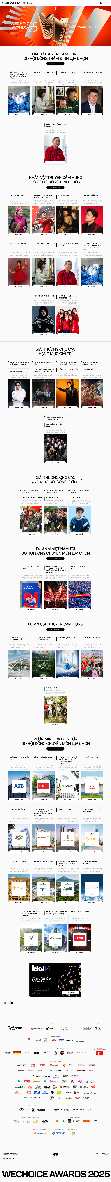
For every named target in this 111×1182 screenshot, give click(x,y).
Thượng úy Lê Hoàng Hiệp (32, 497)
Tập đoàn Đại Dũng (90, 757)
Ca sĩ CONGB (75, 497)
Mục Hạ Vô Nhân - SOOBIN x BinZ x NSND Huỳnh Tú (44, 370)
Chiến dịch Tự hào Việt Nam (79, 568)
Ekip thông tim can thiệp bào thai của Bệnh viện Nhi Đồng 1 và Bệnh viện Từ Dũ (19, 75)
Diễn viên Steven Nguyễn (68, 369)
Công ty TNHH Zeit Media (80, 912)
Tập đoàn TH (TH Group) (43, 862)
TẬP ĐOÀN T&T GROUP (18, 862)
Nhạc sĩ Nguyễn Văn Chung (90, 197)
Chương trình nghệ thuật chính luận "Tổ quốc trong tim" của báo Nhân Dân (56, 570)
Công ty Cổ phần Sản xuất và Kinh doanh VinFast (30, 914)
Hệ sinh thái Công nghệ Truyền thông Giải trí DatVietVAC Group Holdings (67, 760)
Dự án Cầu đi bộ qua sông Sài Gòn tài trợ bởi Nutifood (20, 640)
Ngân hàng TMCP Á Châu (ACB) (19, 758)
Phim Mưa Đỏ (88, 369)
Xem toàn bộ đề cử (55, 64)
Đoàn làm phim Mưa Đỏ (67, 72)
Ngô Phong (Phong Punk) (44, 296)
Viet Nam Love (51, 688)
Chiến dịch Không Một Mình (31, 568)
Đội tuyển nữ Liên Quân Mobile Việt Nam (67, 297)
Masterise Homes (65, 809)
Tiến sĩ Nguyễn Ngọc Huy (92, 72)
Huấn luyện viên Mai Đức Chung (56, 125)
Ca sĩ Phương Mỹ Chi (18, 244)
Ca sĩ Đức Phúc (64, 196)
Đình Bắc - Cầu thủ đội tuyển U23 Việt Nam (43, 197)
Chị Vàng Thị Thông (17, 196)
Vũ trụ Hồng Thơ (52, 497)
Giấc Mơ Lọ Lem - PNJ (66, 638)
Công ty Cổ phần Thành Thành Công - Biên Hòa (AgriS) (67, 864)
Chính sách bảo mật (8, 1158)
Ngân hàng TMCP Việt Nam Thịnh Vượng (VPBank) (56, 913)
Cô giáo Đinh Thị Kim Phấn (44, 72)
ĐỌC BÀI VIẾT (19, 115)
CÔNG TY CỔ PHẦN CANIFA (43, 757)
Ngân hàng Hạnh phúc (91, 638)
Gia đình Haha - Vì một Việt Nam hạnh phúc (43, 639)
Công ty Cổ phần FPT (18, 809)
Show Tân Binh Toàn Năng (54, 425)
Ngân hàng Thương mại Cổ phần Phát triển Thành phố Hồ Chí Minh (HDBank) (43, 812)
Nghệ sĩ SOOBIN (16, 371)
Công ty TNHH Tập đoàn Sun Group (92, 810)
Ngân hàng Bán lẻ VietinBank (90, 863)
